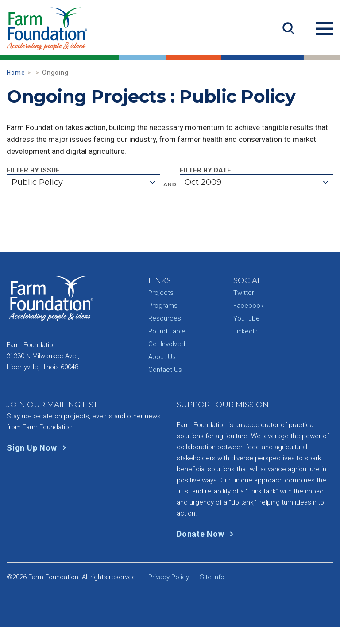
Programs (163, 306)
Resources (164, 318)
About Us (162, 357)
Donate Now (207, 534)
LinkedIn (245, 331)
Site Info (212, 577)
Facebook (248, 306)
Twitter (243, 293)
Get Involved (166, 344)
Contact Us (165, 370)
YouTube (246, 318)
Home (16, 72)
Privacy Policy (168, 577)
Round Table (166, 331)
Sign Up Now (38, 447)
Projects (161, 293)
